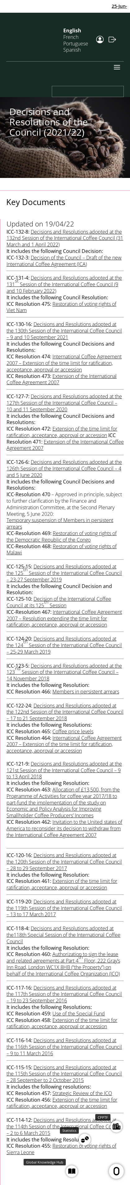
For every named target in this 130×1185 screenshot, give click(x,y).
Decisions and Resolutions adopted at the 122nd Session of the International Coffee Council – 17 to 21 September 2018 (65, 712)
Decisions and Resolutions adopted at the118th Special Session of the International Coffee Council (63, 935)
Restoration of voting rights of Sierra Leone (61, 1149)
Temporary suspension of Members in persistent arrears (60, 523)
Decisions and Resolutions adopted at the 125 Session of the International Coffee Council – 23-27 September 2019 (64, 573)
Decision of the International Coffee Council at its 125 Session (59, 602)
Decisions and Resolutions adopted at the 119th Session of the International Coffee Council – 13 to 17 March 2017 (64, 908)
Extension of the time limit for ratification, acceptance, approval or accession (62, 884)
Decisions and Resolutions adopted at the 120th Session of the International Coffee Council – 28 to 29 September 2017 (64, 862)
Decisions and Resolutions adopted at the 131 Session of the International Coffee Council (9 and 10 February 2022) (64, 284)
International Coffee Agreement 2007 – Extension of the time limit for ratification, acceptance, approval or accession (64, 363)
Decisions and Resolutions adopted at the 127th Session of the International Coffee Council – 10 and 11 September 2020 (64, 403)
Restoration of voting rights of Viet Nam (61, 307)
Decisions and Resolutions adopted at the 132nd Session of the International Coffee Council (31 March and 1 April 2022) (65, 238)
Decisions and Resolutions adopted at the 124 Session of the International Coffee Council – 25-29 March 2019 (64, 645)
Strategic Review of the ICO (82, 1093)
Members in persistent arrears (85, 691)
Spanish (72, 49)
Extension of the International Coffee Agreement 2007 (62, 379)
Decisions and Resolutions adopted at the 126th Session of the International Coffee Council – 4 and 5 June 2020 (64, 468)
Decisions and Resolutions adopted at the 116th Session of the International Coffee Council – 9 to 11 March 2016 (64, 1047)
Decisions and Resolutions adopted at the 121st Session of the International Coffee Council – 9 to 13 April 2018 (64, 770)
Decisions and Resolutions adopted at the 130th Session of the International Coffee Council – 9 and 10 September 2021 (64, 331)
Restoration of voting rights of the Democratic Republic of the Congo (62, 536)
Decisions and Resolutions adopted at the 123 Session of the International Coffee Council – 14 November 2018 (64, 672)
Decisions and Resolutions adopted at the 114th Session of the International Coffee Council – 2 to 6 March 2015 (64, 1126)
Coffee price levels (72, 731)
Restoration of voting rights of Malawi (62, 549)
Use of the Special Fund (78, 1013)
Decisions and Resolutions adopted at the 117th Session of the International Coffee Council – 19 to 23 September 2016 (64, 994)
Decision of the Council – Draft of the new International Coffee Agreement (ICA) (64, 261)
